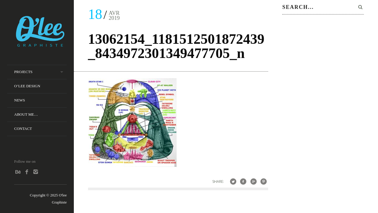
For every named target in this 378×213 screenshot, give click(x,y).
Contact (23, 128)
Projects (23, 72)
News (19, 100)
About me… (26, 114)
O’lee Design (27, 86)
